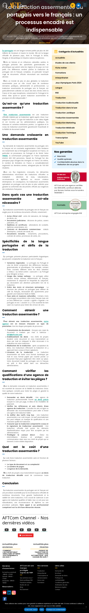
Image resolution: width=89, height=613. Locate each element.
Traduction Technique (65, 133)
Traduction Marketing (65, 123)
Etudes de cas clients (65, 63)
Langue (58, 88)
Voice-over (40, 580)
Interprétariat (61, 78)
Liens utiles (59, 566)
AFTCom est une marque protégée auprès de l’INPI (27, 569)
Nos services (42, 566)
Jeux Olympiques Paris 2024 (68, 83)
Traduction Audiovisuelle (66, 103)
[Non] (86, 607)
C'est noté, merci (31, 609)
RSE (57, 93)
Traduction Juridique (26, 36)
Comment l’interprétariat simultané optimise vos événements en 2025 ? (11, 554)
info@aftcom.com (14, 334)
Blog (15, 36)
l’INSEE (5, 156)
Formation (40, 582)
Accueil (9, 36)
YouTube (59, 143)
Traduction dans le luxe (66, 108)
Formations (60, 73)
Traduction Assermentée (45, 36)
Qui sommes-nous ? (26, 578)
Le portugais (7, 50)
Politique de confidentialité (56, 609)
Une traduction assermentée (17, 115)
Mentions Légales (60, 587)
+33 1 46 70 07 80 (72, 5)
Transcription (61, 138)
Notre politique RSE (26, 580)
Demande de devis (61, 576)
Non (41, 609)
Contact (57, 589)
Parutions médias (25, 582)
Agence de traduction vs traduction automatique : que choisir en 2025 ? (39, 554)
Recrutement (24, 589)
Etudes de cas (24, 585)
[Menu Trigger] (84, 4)
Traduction (60, 98)
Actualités (60, 58)
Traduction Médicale (65, 128)
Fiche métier (61, 68)
